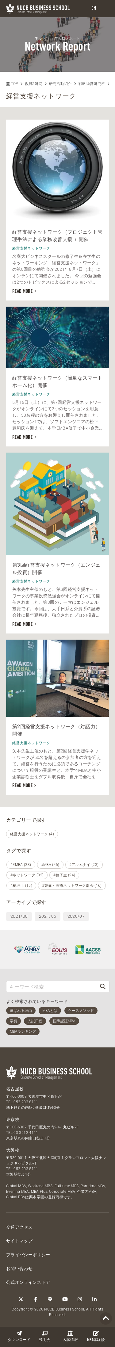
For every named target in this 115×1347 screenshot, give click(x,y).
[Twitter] (20, 1299)
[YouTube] (65, 1299)
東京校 (12, 1119)
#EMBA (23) (20, 865)
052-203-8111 (25, 1102)
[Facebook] (35, 1299)
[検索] (102, 986)
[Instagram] (79, 1299)
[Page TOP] (106, 1318)
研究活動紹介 (60, 84)
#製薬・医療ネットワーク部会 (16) (72, 885)
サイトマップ (19, 1240)
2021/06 (47, 916)
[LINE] (50, 1299)
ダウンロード (19, 1336)
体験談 (96, 1336)
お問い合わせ (19, 1268)
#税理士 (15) (21, 885)
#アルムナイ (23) (84, 865)
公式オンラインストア (28, 1282)
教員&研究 (33, 84)
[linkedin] (94, 1299)
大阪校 (12, 1150)
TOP (12, 84)
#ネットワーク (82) (27, 875)
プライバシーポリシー (28, 1254)
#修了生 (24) (64, 875)
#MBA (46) (50, 865)
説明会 (44, 1336)
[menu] (104, 8)
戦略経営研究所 (92, 84)
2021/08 (19, 916)
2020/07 (76, 916)
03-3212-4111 (25, 1133)
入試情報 (70, 1336)
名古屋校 (15, 1088)
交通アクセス (19, 1227)
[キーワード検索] (51, 986)
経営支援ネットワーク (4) (32, 834)
